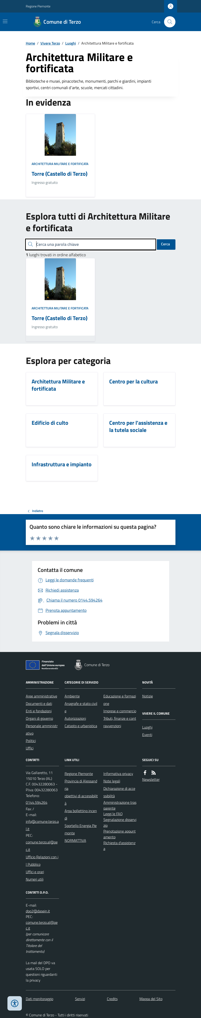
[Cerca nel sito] (167, 21)
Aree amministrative (41, 696)
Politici (31, 740)
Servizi (80, 999)
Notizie (147, 696)
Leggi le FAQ (113, 814)
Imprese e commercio (119, 711)
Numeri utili (34, 879)
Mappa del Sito (150, 999)
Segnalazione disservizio (119, 822)
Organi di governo (39, 718)
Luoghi (70, 43)
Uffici (29, 748)
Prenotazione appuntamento (119, 834)
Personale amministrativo (42, 729)
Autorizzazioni (75, 718)
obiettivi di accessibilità (81, 799)
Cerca (165, 244)
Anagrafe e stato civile (81, 707)
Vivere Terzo (50, 43)
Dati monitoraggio (39, 999)
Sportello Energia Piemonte (81, 829)
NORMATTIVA (75, 840)
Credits (112, 999)
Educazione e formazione (119, 699)
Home (30, 43)
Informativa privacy (118, 773)
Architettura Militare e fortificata (60, 163)
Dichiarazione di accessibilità (119, 792)
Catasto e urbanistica (81, 726)
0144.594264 (36, 802)
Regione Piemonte (38, 6)
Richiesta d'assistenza (119, 845)
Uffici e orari (35, 872)
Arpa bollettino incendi (81, 814)
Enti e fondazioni (39, 711)
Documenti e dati (39, 703)
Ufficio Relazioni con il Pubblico (42, 860)
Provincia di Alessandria (81, 784)
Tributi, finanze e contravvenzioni (119, 722)
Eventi (147, 734)
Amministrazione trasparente (119, 805)
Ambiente (72, 696)
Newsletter (151, 779)
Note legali (111, 781)
